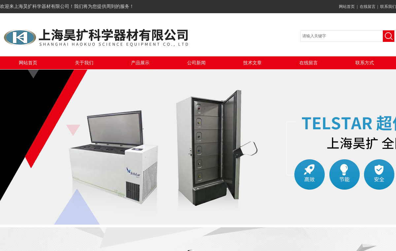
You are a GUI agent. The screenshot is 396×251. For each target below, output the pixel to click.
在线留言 (368, 6)
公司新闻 (196, 62)
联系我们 (388, 6)
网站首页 (347, 6)
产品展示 (140, 62)
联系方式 (364, 62)
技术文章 (252, 62)
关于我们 (84, 62)
